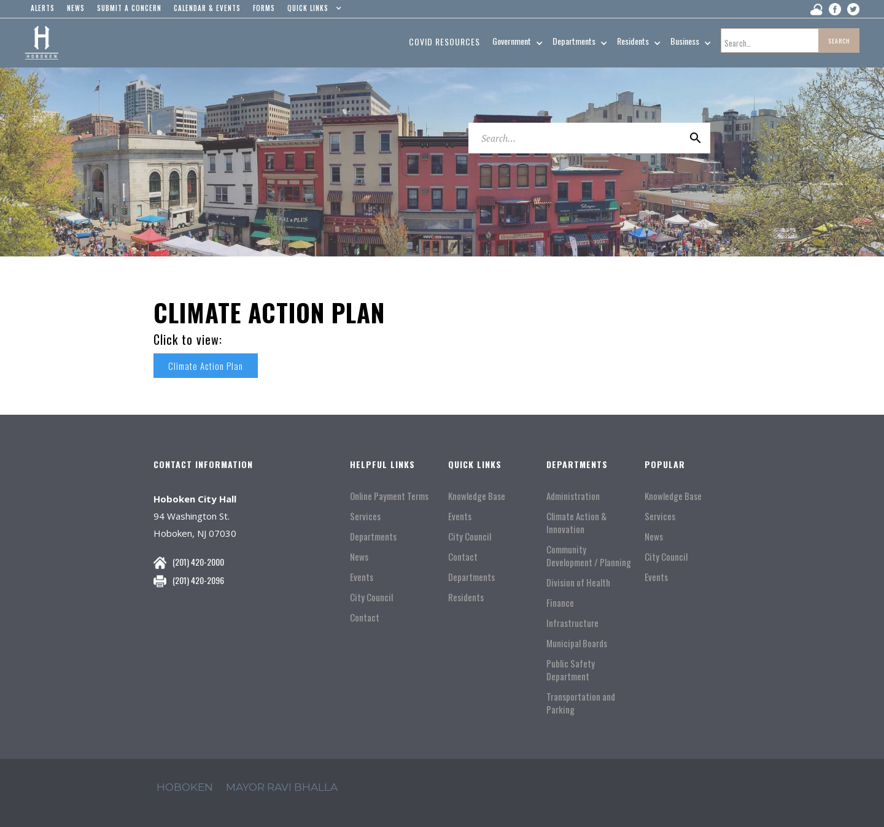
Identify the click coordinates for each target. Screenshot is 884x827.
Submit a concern (129, 8)
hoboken (185, 787)
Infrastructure (572, 623)
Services (365, 516)
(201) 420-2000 (198, 561)
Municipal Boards (576, 643)
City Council (371, 597)
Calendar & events (207, 8)
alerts (43, 8)
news (76, 8)
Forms (264, 8)
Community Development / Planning (588, 556)
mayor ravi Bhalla (282, 787)
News (359, 556)
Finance (560, 602)
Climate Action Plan (208, 365)
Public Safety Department (570, 670)
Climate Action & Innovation (576, 523)
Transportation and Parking (580, 703)
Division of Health (578, 582)
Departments (373, 536)
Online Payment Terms (389, 496)
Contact (364, 617)
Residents (466, 597)
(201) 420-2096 (198, 580)
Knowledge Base (476, 496)
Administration (573, 496)
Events (361, 577)
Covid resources (444, 41)
